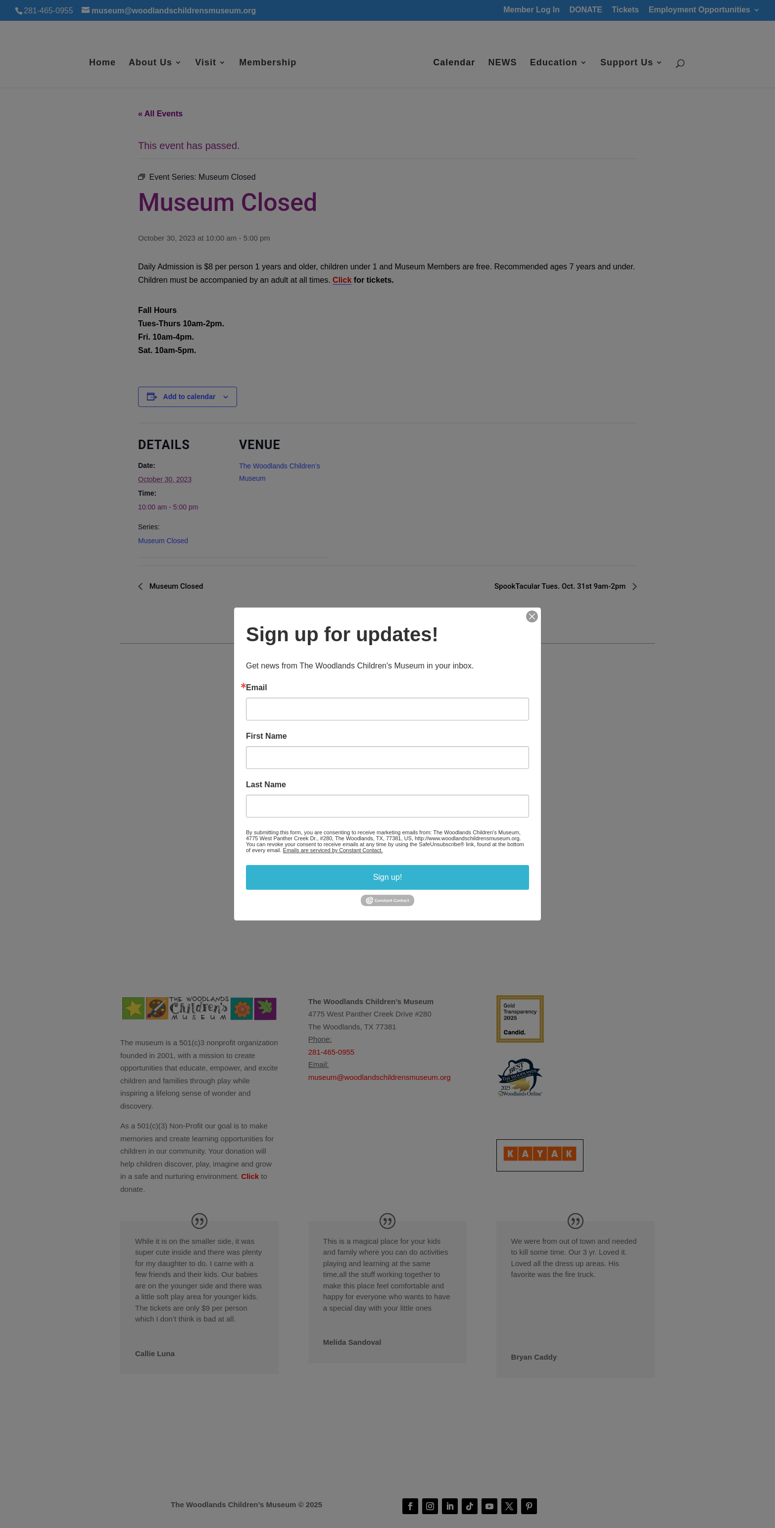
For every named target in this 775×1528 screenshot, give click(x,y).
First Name (266, 736)
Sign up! (387, 877)
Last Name (266, 785)
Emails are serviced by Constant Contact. (333, 850)
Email (256, 688)
